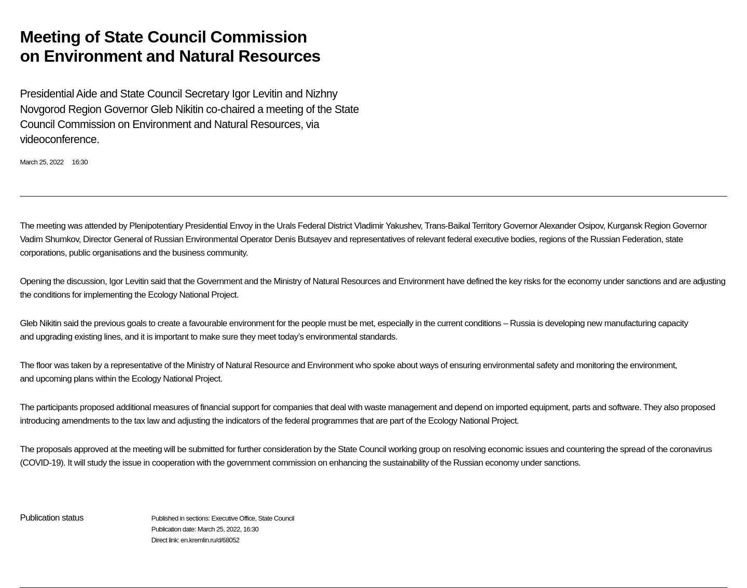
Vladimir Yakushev (387, 226)
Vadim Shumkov (49, 239)
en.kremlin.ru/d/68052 (210, 540)
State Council (276, 518)
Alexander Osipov (571, 226)
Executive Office (233, 518)
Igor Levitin (128, 281)
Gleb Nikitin (40, 323)
